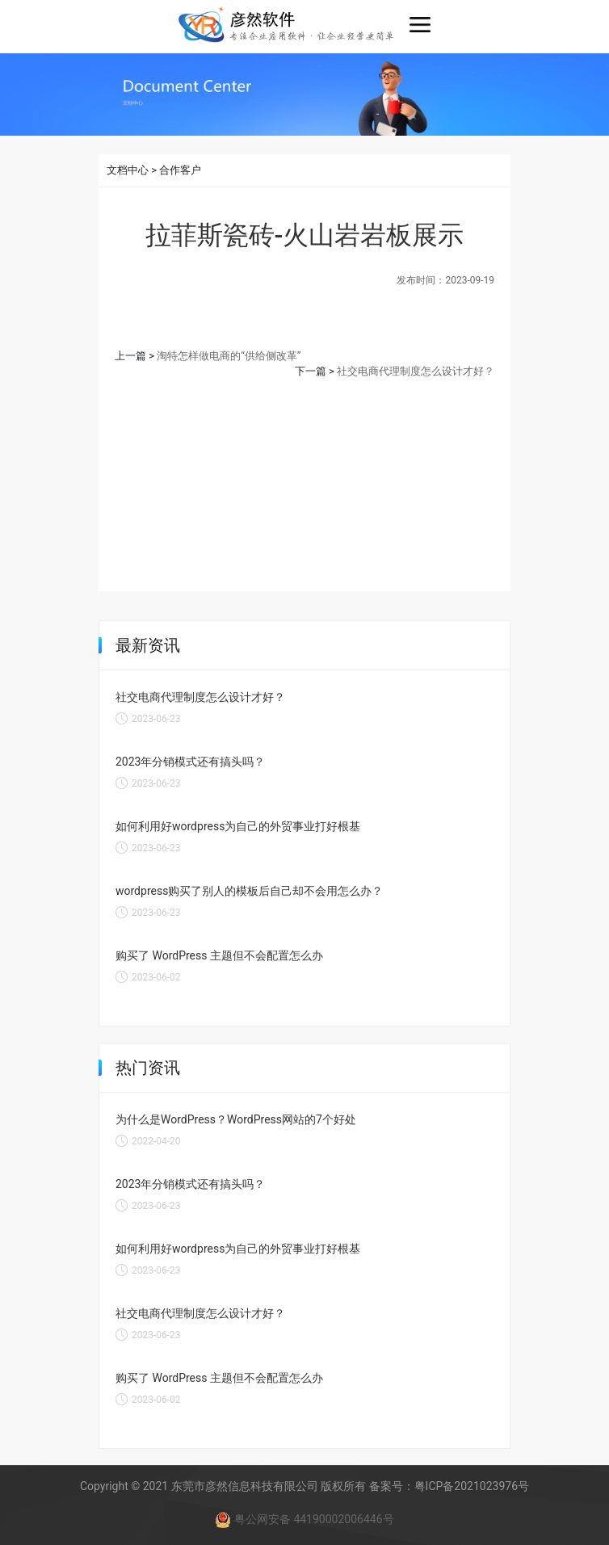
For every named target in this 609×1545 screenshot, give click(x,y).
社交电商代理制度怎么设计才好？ (415, 371)
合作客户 (180, 170)
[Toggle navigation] (420, 25)
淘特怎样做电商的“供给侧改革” (228, 356)
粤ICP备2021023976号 (471, 1486)
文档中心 (128, 170)
